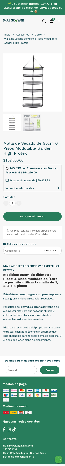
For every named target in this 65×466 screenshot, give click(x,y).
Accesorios (23, 34)
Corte (38, 34)
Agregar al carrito (32, 216)
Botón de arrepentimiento (18, 456)
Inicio (7, 34)
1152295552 (10, 449)
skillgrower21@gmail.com (18, 445)
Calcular (50, 250)
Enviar (49, 370)
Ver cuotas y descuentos (20, 188)
